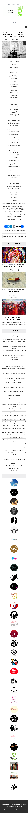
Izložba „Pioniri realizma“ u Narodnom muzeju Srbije (14, 419)
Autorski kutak (8, 230)
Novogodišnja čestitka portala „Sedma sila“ (20, 237)
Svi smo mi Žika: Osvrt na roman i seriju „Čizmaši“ (14, 434)
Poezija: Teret (14, 456)
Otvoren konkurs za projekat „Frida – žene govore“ (14, 432)
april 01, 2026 (5, 315)
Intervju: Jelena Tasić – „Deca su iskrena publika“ (14, 341)
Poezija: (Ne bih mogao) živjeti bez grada (14, 366)
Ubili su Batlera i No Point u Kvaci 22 (14, 465)
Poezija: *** (14, 463)
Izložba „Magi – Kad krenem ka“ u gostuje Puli (14, 402)
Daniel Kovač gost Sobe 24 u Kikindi (14, 382)
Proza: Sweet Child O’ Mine (14, 353)
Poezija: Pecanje (14, 359)
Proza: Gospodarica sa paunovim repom (14, 437)
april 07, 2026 (5, 264)
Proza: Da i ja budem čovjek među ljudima (14, 450)
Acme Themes (14, 810)
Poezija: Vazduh (14, 412)
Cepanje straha (6, 231)
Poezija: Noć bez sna (14, 468)
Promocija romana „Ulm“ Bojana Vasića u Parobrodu (14, 385)
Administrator (19, 39)
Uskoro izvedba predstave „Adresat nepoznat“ (14, 447)
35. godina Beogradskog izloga (14, 344)
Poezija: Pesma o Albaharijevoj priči (14, 376)
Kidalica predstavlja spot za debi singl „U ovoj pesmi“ (14, 350)
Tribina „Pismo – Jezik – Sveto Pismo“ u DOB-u (14, 425)
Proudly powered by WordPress (8, 809)
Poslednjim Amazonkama (19, 231)
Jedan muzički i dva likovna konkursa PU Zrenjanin (14, 373)
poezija (11, 231)
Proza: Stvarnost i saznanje (14, 395)
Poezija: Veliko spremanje (14, 371)
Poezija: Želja (14, 470)
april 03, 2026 (5, 289)
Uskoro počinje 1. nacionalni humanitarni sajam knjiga (14, 339)
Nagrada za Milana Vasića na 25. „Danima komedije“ (14, 368)
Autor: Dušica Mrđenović (19, 230)
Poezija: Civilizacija (8, 236)
